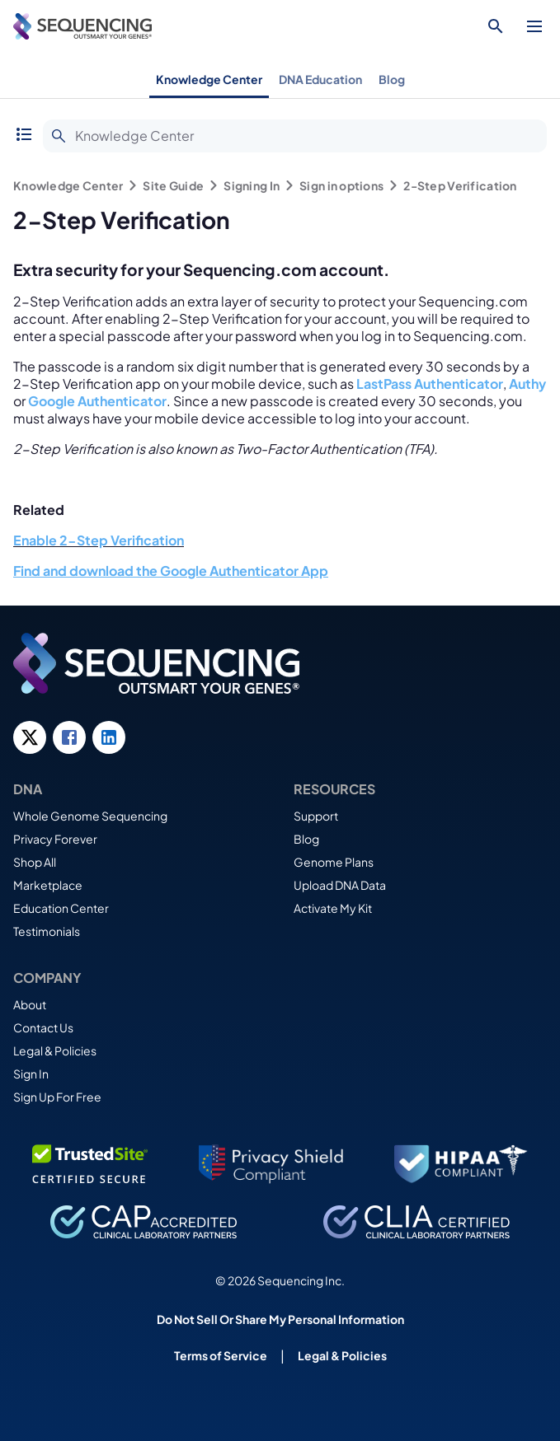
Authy (527, 383)
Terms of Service (220, 1355)
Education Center (61, 908)
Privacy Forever (55, 838)
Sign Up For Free (57, 1096)
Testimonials (46, 931)
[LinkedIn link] (108, 737)
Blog (392, 79)
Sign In (31, 1073)
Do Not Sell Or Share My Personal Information (280, 1319)
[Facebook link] (69, 737)
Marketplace (47, 884)
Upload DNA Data (340, 884)
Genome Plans (334, 861)
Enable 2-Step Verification (98, 540)
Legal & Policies (54, 1050)
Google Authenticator (97, 400)
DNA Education (320, 79)
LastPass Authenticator (429, 383)
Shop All (34, 861)
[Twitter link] (29, 737)
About (29, 1004)
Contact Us (43, 1027)
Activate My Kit (333, 908)
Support (316, 815)
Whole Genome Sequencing (90, 815)
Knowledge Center (209, 79)
